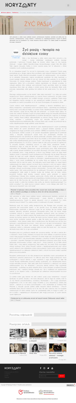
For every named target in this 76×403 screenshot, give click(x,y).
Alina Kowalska (16, 56)
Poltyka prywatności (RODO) (11, 372)
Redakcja (7, 377)
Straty (51, 339)
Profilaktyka (15, 12)
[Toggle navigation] (68, 5)
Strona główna (6, 12)
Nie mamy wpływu (16, 339)
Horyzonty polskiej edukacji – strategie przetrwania (56, 355)
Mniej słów (33, 353)
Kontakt (6, 375)
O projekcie (7, 373)
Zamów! (62, 376)
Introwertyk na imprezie (18, 353)
